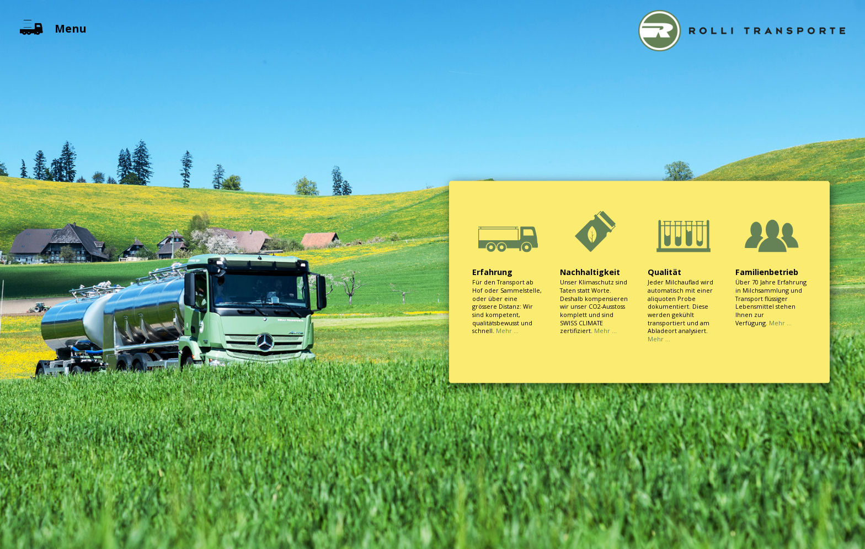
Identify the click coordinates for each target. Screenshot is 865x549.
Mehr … (507, 330)
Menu (53, 28)
